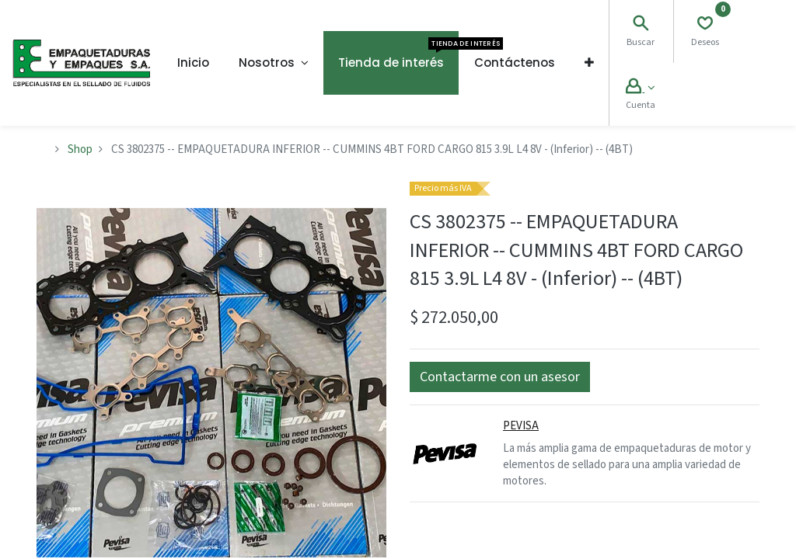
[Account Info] (640, 88)
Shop (80, 149)
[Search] (640, 25)
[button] (589, 63)
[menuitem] (193, 63)
